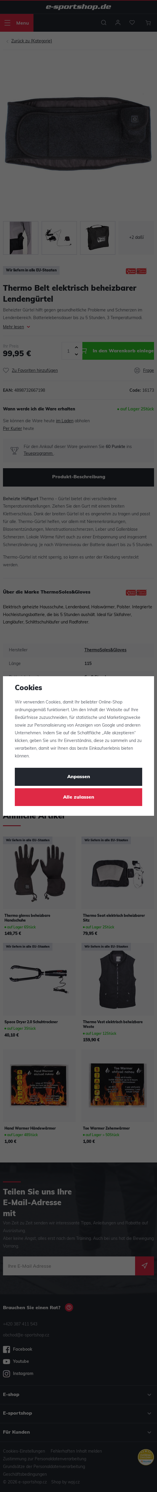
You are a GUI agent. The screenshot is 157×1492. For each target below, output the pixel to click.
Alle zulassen (78, 797)
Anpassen (78, 777)
